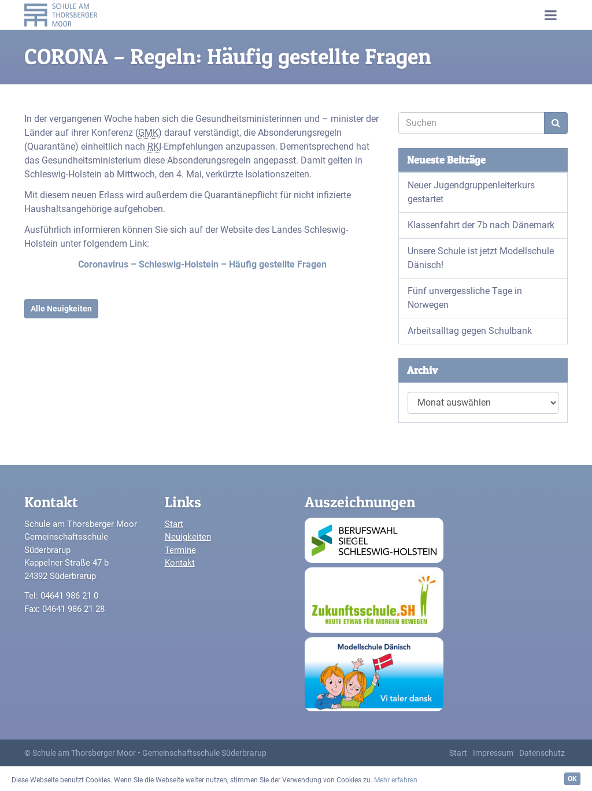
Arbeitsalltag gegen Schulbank (470, 330)
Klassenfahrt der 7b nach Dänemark (481, 225)
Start (174, 524)
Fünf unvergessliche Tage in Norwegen (465, 297)
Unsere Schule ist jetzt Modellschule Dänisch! (481, 258)
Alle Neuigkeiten (61, 308)
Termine (180, 550)
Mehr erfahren (395, 780)
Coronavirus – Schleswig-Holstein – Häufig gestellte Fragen (202, 264)
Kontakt (180, 563)
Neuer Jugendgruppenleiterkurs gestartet (471, 192)
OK (572, 779)
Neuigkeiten (188, 537)
